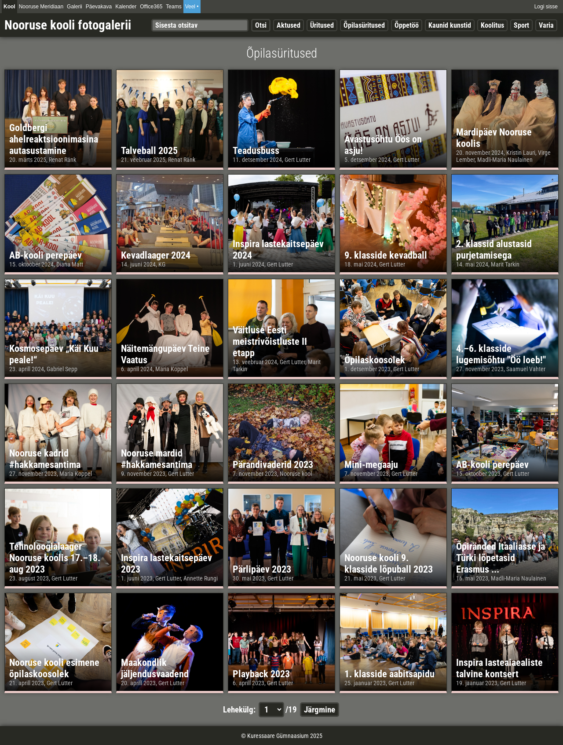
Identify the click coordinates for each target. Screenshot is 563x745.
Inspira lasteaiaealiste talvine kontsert (499, 668)
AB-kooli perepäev (45, 255)
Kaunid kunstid (449, 25)
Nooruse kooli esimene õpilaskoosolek (54, 668)
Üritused (322, 25)
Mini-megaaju (371, 464)
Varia (546, 25)
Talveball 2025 (149, 150)
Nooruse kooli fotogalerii (67, 25)
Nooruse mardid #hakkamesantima (156, 458)
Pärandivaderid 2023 (273, 464)
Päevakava (99, 7)
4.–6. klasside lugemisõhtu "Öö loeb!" (501, 354)
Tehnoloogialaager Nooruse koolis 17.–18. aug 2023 (54, 557)
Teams (173, 7)
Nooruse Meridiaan (41, 7)
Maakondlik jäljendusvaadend (155, 668)
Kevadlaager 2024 (155, 255)
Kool (9, 7)
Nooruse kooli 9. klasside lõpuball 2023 (388, 563)
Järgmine (319, 710)
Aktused (288, 25)
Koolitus (492, 25)
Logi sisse (546, 7)
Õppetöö (407, 25)
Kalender (125, 7)
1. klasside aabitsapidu (389, 673)
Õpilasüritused (364, 25)
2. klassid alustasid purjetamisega (494, 249)
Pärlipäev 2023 (262, 569)
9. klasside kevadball (385, 255)
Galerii (74, 7)
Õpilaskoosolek (374, 359)
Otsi (261, 25)
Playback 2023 (261, 673)
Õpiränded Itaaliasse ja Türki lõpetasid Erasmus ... (500, 557)
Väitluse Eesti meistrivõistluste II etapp (270, 341)
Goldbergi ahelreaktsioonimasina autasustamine (53, 139)
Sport (521, 25)
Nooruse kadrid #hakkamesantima (44, 458)
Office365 (151, 7)
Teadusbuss (256, 150)
